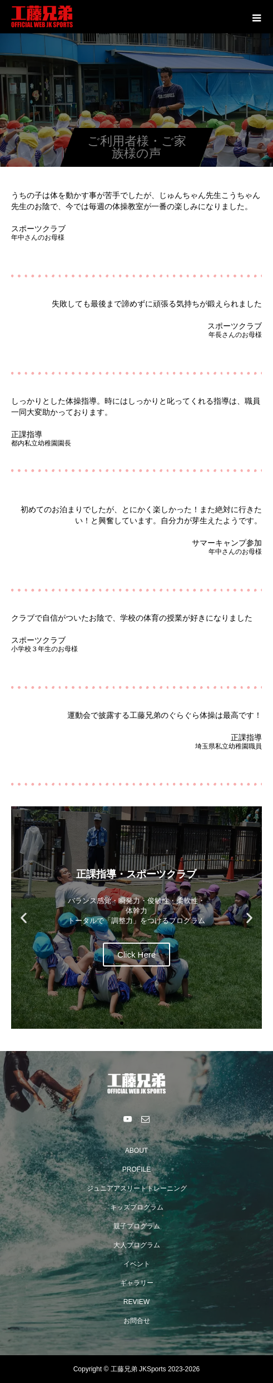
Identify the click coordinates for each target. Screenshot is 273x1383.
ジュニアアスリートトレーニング (137, 1188)
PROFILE (136, 1169)
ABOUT (136, 1150)
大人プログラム (136, 1245)
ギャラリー (136, 1283)
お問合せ (136, 1321)
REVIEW (136, 1302)
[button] (24, 918)
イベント (136, 1264)
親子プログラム (136, 1226)
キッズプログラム (136, 1207)
